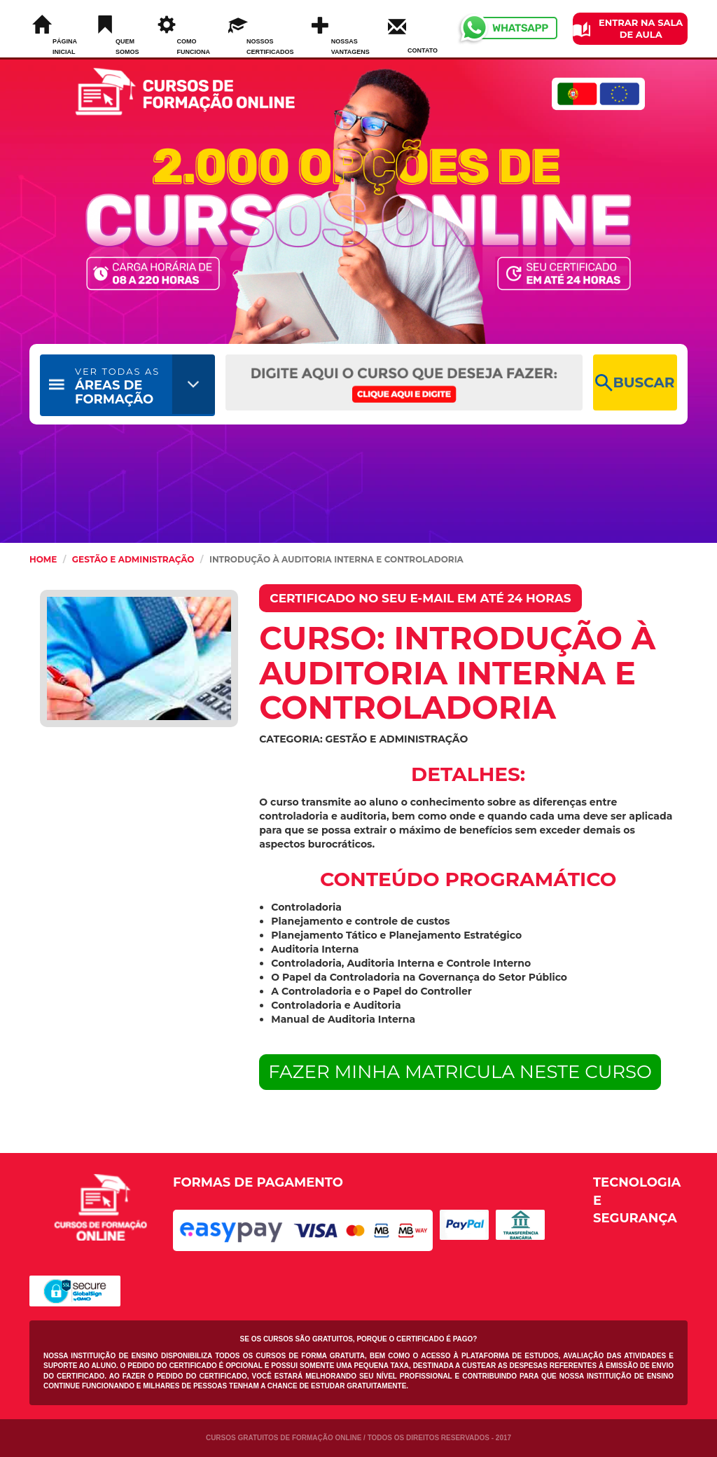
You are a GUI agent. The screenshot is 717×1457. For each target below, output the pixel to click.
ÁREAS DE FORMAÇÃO (117, 386)
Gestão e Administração (133, 559)
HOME (43, 559)
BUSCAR (634, 383)
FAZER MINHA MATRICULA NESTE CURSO (460, 1072)
